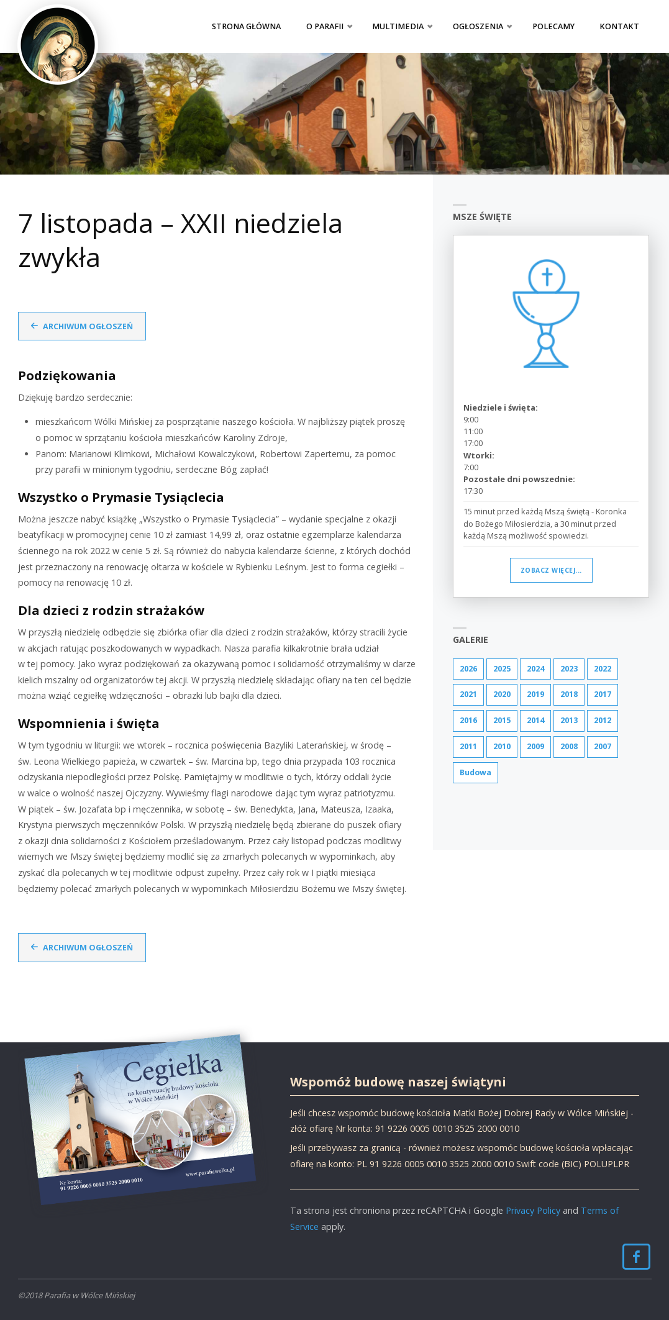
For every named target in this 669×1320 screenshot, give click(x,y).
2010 (502, 747)
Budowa (477, 773)
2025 (502, 669)
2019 (535, 695)
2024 (535, 669)
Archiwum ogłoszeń (89, 326)
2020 (502, 695)
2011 (468, 747)
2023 (569, 669)
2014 (535, 721)
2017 (602, 695)
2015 (502, 721)
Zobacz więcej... (551, 570)
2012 (602, 721)
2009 (535, 747)
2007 (602, 747)
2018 (569, 695)
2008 (569, 747)
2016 (468, 721)
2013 (569, 721)
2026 (468, 669)
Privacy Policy (533, 1210)
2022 (602, 669)
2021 (468, 695)
